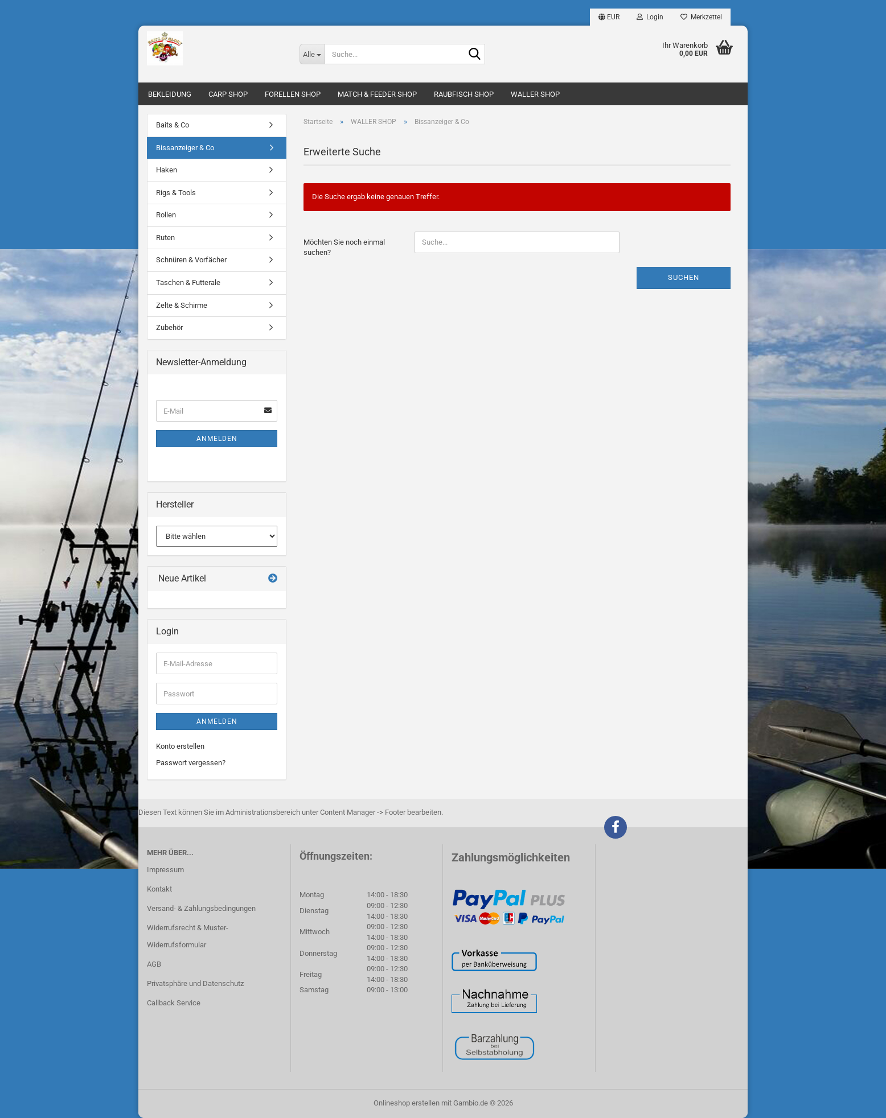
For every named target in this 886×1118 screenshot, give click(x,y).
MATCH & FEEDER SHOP (377, 94)
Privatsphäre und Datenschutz (195, 983)
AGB (154, 964)
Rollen (166, 215)
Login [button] (650, 17)
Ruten (165, 237)
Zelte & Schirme (181, 305)
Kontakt (159, 889)
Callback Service (173, 1003)
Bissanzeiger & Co (185, 147)
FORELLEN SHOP (293, 94)
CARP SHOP (228, 94)
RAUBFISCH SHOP (464, 94)
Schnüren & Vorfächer (191, 259)
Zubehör (169, 327)
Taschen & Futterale (188, 282)
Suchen (683, 277)
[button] (609, 17)
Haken (166, 170)
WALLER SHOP (535, 94)
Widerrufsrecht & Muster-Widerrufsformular (187, 936)
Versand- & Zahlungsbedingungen (201, 908)
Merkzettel (701, 17)
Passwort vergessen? (190, 762)
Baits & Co (172, 125)
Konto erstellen (180, 746)
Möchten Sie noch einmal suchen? (344, 247)
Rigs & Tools (176, 192)
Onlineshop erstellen (407, 1103)
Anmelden (216, 439)
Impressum (165, 869)
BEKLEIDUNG (169, 94)
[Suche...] (312, 54)
